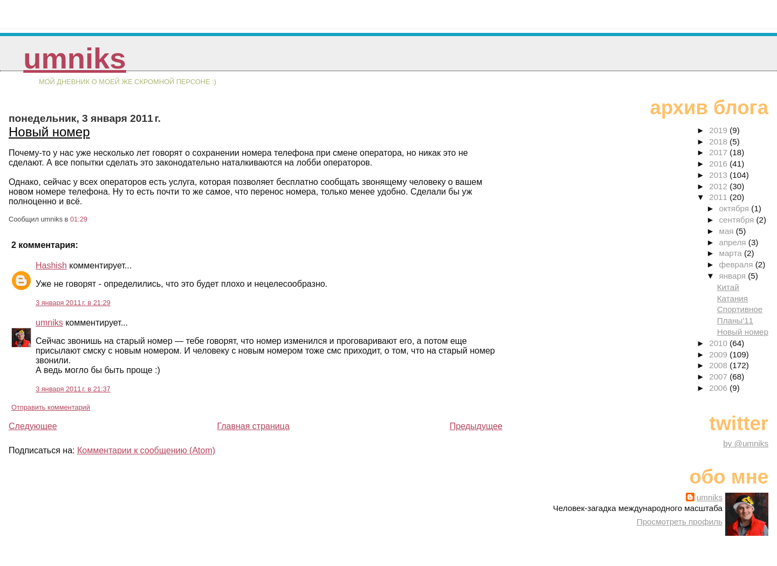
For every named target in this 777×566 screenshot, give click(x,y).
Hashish (51, 265)
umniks (74, 58)
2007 (719, 376)
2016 (719, 163)
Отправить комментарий (50, 407)
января (733, 275)
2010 (719, 343)
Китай (728, 287)
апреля (733, 242)
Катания (732, 298)
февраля (737, 264)
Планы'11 (735, 320)
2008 (719, 365)
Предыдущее (475, 426)
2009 (719, 354)
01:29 (78, 219)
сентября (737, 219)
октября (735, 208)
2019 (719, 130)
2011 (719, 197)
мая (727, 231)
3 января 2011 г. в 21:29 (73, 303)
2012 (719, 186)
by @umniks (745, 443)
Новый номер (49, 132)
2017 (719, 152)
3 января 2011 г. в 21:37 (73, 389)
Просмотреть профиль (680, 521)
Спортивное (740, 309)
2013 (719, 175)
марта (731, 253)
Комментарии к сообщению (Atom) (146, 450)
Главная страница (253, 426)
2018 (719, 141)
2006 (719, 387)
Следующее (33, 426)
